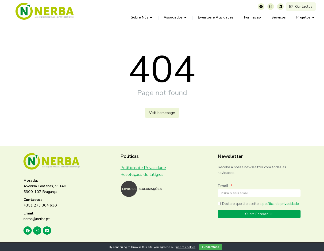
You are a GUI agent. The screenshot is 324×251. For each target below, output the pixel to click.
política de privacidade (280, 203)
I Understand (210, 247)
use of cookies (185, 247)
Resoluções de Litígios (141, 174)
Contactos (300, 6)
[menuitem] (142, 17)
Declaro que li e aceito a (260, 203)
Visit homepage (162, 112)
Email (224, 186)
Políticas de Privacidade (143, 167)
